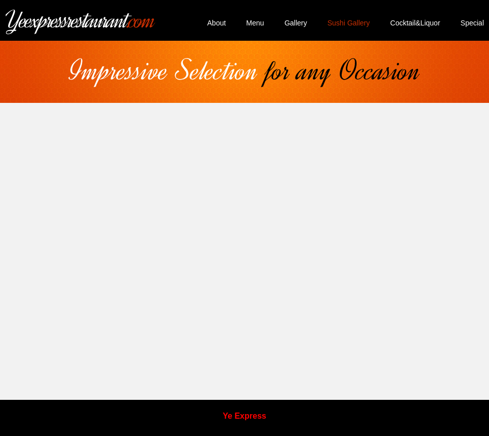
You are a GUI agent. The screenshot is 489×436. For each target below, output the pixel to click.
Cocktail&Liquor (415, 23)
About (216, 23)
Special (472, 23)
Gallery (295, 23)
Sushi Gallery (349, 23)
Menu (255, 23)
